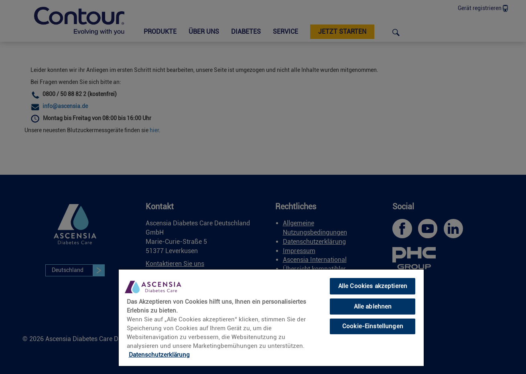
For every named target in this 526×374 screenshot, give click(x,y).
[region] (271, 317)
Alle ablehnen (373, 306)
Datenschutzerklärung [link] (159, 354)
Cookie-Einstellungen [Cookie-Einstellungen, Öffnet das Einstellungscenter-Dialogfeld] (372, 326)
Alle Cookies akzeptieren (373, 286)
